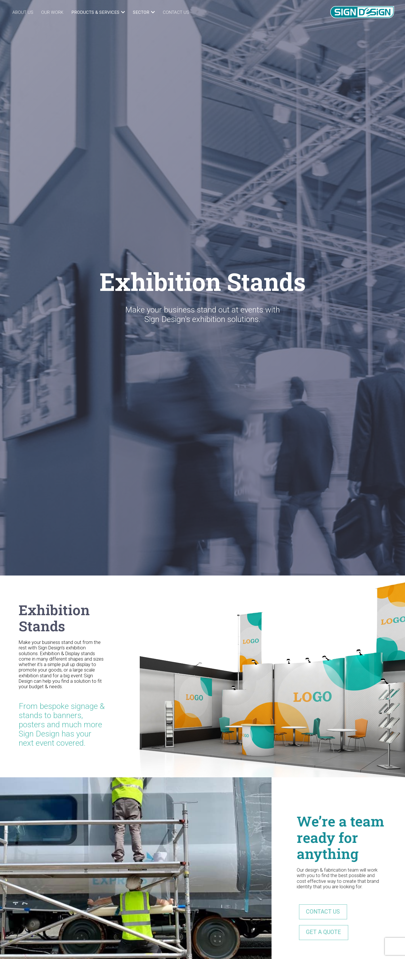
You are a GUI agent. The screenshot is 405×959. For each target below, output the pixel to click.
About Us (22, 12)
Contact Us (176, 12)
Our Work (52, 12)
